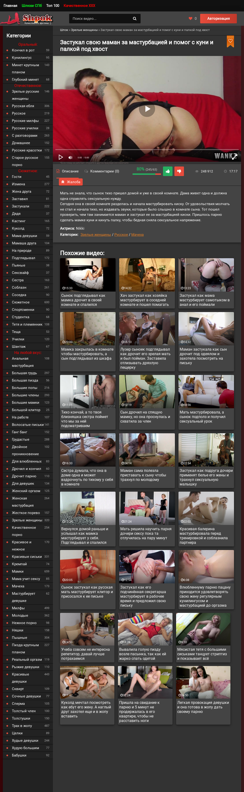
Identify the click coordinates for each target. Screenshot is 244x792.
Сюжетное (21, 302)
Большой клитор (26, 410)
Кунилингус (22, 57)
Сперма (18, 703)
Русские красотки (27, 150)
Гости (16, 177)
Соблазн (19, 287)
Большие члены (25, 395)
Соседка (19, 295)
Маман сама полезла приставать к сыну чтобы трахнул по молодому (143, 475)
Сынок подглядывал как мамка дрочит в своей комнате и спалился (83, 300)
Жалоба (70, 182)
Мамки (18, 571)
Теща (16, 332)
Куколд (18, 228)
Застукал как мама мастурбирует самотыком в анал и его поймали (205, 300)
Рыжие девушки (25, 667)
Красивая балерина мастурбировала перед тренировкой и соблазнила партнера (204, 536)
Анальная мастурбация (23, 362)
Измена (18, 184)
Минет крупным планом (25, 68)
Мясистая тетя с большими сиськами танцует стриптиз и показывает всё (202, 654)
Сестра (18, 280)
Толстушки (21, 718)
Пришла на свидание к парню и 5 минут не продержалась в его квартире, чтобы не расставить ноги (139, 711)
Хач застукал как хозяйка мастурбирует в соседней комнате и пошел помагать (144, 300)
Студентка (20, 317)
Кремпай (19, 564)
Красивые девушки (20, 678)
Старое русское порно (25, 161)
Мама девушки (24, 236)
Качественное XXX (79, 6)
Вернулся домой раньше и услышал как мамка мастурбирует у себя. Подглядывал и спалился (84, 536)
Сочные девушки (26, 696)
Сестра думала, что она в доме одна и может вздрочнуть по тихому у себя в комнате (87, 477)
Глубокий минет (25, 79)
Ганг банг (19, 432)
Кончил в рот (23, 50)
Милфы (18, 608)
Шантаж (18, 346)
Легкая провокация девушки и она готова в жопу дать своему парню (203, 707)
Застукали (20, 206)
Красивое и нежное (21, 545)
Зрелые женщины (96, 234)
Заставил (20, 199)
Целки (17, 733)
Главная (10, 6)
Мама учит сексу (26, 579)
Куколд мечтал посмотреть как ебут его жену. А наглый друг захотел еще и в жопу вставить (86, 709)
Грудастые (20, 439)
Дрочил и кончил (26, 469)
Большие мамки (25, 402)
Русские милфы (25, 121)
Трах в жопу (22, 726)
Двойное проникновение (25, 450)
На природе (21, 250)
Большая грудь (24, 373)
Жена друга (21, 191)
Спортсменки (23, 310)
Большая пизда (25, 380)
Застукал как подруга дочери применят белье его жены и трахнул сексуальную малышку (206, 477)
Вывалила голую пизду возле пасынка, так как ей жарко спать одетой (142, 654)
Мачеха (137, 234)
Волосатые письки (28, 425)
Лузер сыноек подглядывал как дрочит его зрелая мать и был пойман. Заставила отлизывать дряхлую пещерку (145, 358)
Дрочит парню (24, 476)
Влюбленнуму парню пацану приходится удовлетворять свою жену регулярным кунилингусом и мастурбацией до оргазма (205, 596)
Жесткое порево (26, 513)
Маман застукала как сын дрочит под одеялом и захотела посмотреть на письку (203, 356)
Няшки (17, 630)
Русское (121, 234)
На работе (20, 417)
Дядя (16, 214)
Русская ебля (23, 106)
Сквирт (18, 689)
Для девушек (23, 483)
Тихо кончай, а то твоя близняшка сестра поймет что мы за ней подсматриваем (84, 419)
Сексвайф (20, 273)
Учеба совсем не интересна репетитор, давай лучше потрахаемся (85, 654)
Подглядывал (23, 258)
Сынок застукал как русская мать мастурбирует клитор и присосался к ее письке (87, 592)
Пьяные (18, 265)
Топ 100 (52, 6)
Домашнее (21, 143)
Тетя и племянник (27, 324)
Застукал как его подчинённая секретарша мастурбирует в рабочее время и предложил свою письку (143, 596)
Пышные (19, 638)
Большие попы (24, 388)
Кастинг (18, 221)
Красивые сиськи (27, 557)
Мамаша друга (24, 243)
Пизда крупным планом (25, 648)
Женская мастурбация (23, 502)
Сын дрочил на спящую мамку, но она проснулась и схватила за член (145, 417)
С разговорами (24, 135)
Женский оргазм (26, 491)
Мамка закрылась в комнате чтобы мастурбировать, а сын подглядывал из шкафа (87, 354)
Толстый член (24, 711)
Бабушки (19, 755)
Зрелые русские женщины (25, 95)
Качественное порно (24, 531)
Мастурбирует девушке (23, 597)
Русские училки (25, 128)
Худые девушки (25, 740)
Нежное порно (24, 623)
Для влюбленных (26, 461)
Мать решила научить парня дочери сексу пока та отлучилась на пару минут (146, 533)
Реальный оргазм (27, 659)
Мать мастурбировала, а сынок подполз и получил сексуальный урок (202, 417)
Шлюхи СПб (32, 6)
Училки (18, 339)
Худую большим (25, 748)
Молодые (20, 615)
